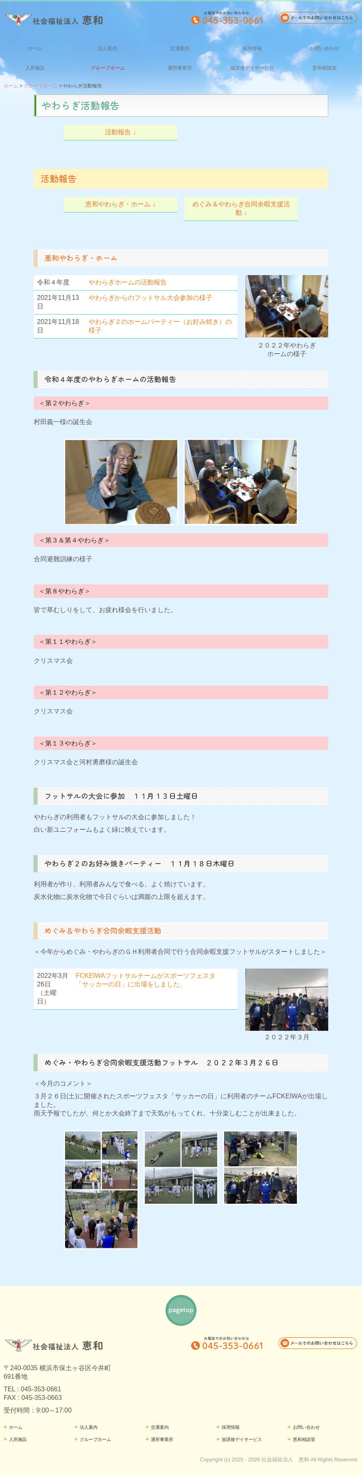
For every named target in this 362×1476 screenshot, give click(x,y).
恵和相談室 (324, 68)
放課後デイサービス (252, 68)
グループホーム (108, 68)
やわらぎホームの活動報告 (128, 282)
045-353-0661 (41, 1389)
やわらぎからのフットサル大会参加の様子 (150, 297)
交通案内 (180, 48)
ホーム (35, 48)
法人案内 (107, 48)
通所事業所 (180, 68)
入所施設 (35, 68)
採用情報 (252, 48)
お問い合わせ (324, 48)
